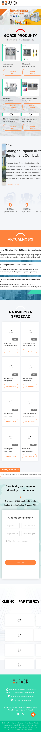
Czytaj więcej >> (12, 184)
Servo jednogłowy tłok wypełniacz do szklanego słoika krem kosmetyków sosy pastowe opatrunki (29, 344)
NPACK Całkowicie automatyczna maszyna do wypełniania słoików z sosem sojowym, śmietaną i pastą (29, 415)
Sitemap (20, 723)
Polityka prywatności (9, 723)
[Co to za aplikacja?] (18, 714)
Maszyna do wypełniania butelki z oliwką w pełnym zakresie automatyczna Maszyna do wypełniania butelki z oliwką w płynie (11, 344)
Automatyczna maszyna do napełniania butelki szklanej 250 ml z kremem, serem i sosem (29, 380)
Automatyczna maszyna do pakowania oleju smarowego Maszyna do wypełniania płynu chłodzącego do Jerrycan (11, 450)
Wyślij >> (20, 563)
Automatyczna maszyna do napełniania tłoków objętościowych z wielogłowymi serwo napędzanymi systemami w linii (10, 380)
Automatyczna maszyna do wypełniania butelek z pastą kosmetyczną (11, 415)
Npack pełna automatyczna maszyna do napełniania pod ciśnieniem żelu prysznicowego (27, 450)
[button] (18, 22)
